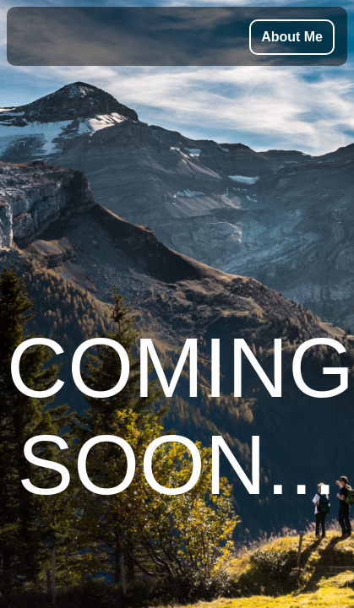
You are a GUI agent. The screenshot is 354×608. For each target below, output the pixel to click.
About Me (292, 37)
